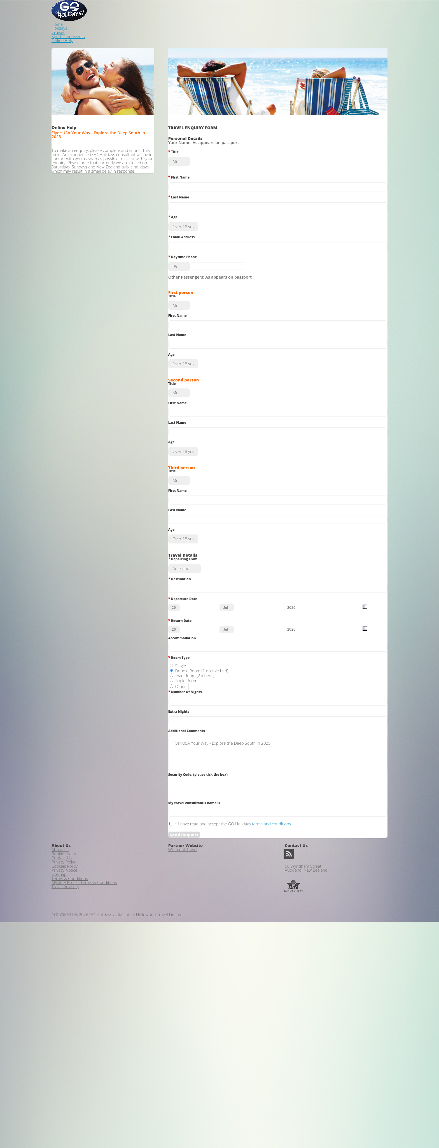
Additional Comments (194, 856)
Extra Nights (186, 833)
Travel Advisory (65, 1088)
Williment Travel (182, 1024)
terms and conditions (279, 959)
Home (243, 10)
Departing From (191, 642)
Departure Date (191, 689)
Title (181, 141)
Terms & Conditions (70, 1074)
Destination (187, 666)
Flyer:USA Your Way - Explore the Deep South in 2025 (277, 882)
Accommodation (190, 739)
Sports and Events (332, 10)
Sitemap (59, 1067)
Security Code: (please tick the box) (206, 904)
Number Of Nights (193, 809)
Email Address (189, 235)
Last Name (186, 188)
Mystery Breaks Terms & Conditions (84, 1081)
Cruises (295, 10)
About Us (60, 1024)
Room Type (187, 762)
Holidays (268, 10)
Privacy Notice (64, 1060)
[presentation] (218, 922)
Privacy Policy (64, 1045)
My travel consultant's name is (202, 936)
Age (181, 211)
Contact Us (62, 1038)
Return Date (188, 718)
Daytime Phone (190, 258)
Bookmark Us (64, 1031)
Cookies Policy (65, 1053)
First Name (187, 165)
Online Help (372, 10)
